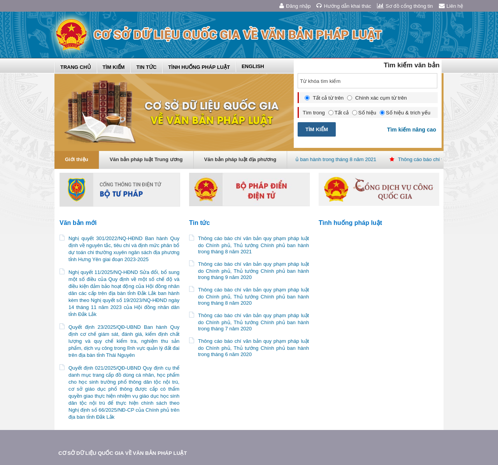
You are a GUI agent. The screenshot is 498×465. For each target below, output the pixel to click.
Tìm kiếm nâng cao (412, 129)
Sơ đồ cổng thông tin (405, 6)
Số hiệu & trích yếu (405, 113)
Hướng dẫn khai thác (343, 6)
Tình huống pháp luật (199, 67)
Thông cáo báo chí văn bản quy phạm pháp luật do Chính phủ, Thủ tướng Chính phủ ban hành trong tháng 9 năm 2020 (253, 270)
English (253, 66)
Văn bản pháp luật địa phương (240, 159)
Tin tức (146, 67)
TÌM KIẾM (316, 129)
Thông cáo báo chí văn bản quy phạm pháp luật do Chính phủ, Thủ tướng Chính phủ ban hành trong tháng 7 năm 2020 (253, 322)
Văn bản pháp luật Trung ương (146, 159)
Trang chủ (75, 67)
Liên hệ (451, 6)
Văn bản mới (78, 222)
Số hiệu (364, 113)
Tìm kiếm (114, 67)
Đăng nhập (294, 6)
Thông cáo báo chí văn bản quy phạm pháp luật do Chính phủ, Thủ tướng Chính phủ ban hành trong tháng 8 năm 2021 (253, 244)
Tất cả (338, 113)
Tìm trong (314, 113)
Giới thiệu (76, 159)
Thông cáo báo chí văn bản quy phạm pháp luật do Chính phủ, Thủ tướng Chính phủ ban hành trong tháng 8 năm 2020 (253, 296)
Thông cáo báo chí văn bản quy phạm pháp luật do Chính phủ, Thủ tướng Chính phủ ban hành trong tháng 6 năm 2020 (253, 347)
